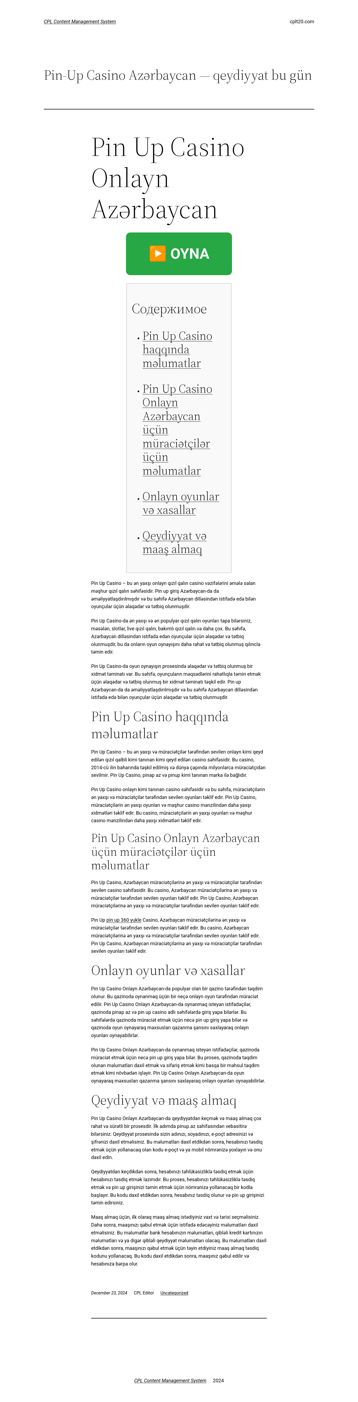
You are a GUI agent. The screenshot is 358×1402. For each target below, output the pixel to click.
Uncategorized (174, 1293)
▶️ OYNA (179, 253)
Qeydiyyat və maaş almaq (174, 542)
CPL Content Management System (80, 21)
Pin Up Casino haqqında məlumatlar (177, 349)
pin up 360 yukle (123, 920)
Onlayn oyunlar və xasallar (180, 503)
